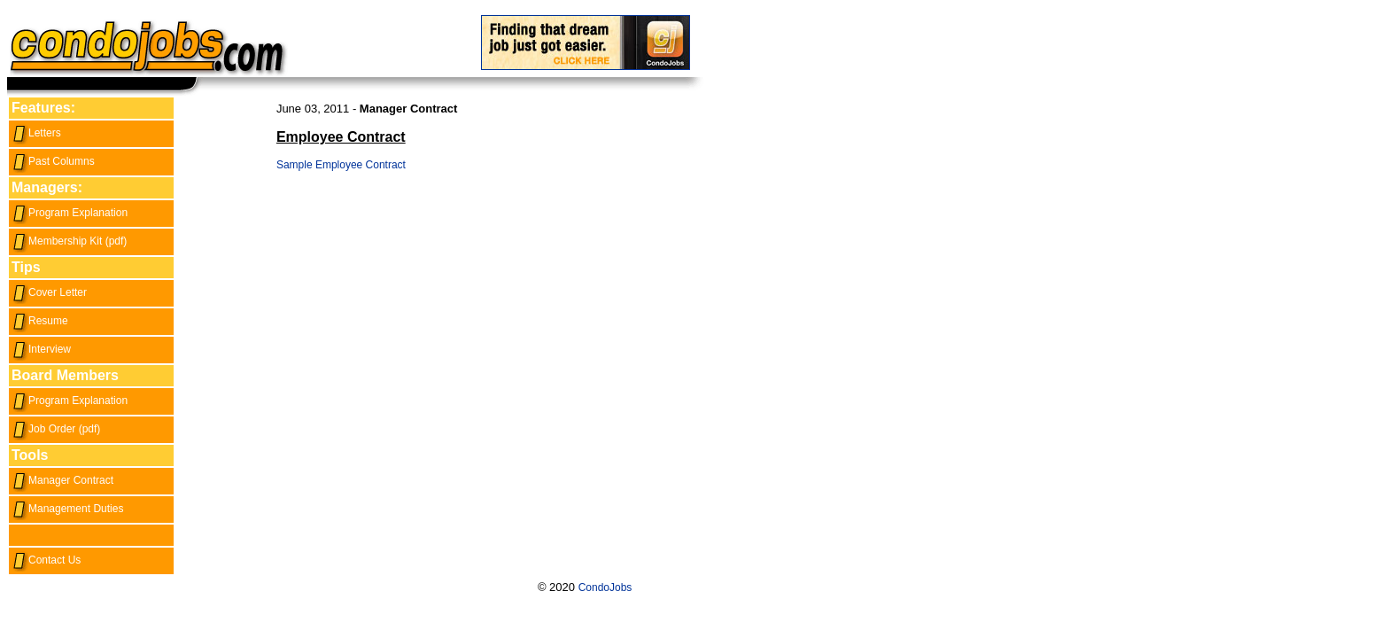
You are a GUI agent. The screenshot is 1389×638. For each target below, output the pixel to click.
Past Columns (53, 161)
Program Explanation (70, 212)
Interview (41, 349)
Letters (36, 133)
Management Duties (67, 508)
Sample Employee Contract (341, 165)
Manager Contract (62, 480)
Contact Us (46, 560)
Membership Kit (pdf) (69, 241)
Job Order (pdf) (56, 429)
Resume (40, 321)
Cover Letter (49, 292)
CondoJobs (605, 587)
